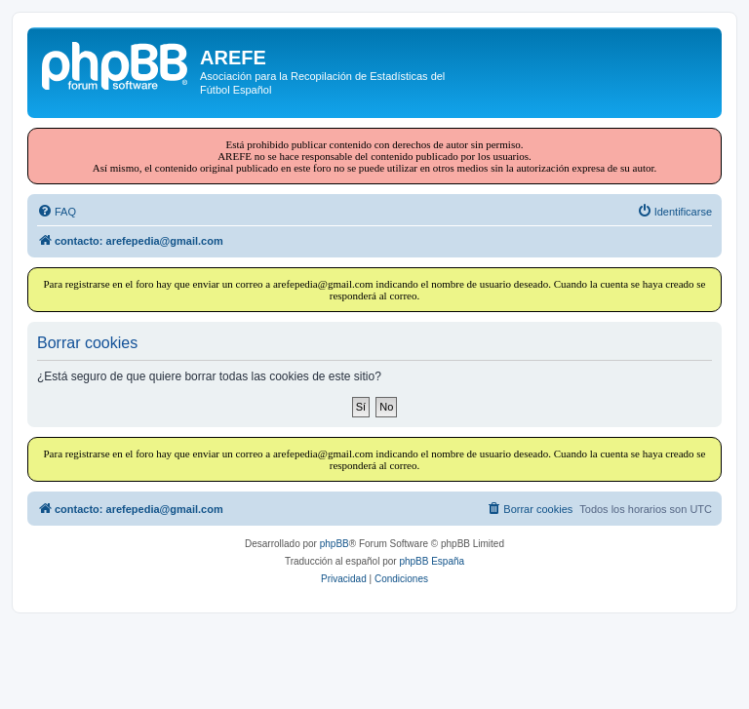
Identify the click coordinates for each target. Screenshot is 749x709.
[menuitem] (56, 211)
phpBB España (431, 561)
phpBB (334, 543)
